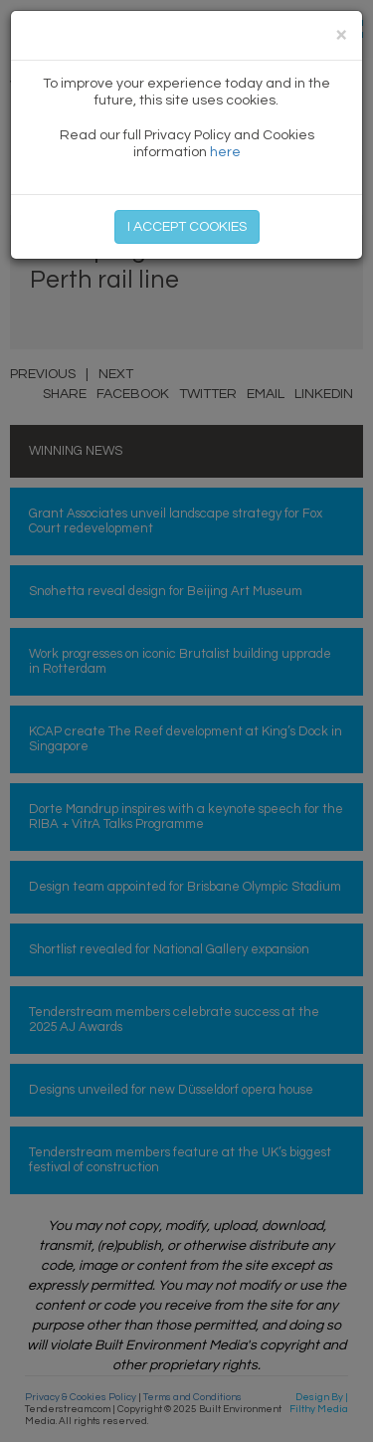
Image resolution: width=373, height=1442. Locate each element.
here (225, 152)
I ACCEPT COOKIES (187, 227)
